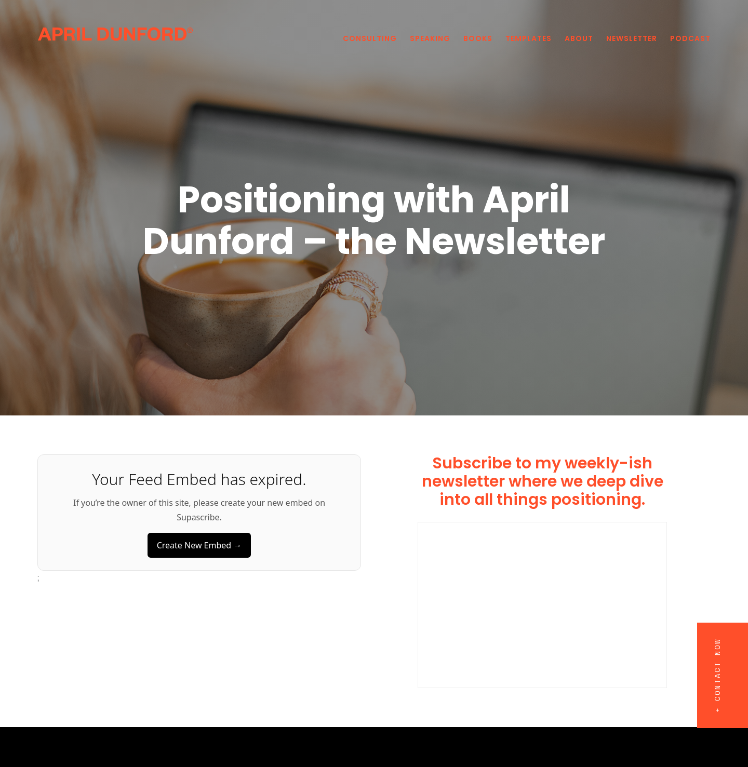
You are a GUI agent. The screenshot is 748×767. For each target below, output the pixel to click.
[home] (115, 33)
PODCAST (690, 38)
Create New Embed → (199, 545)
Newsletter (631, 38)
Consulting (370, 38)
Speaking (430, 38)
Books (477, 38)
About (579, 38)
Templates (528, 38)
